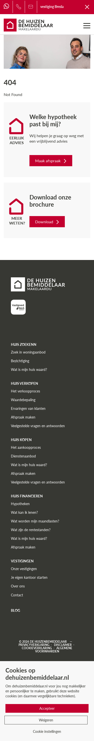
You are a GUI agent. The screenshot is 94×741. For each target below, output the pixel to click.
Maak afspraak (51, 160)
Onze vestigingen (24, 569)
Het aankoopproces (26, 447)
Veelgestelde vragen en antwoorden (38, 426)
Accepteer (47, 708)
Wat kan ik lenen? (24, 512)
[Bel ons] (18, 6)
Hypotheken (20, 504)
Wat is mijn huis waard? (29, 369)
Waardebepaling (23, 400)
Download (47, 221)
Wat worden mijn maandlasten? (35, 521)
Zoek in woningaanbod (28, 352)
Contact (17, 595)
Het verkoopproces (25, 391)
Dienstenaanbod (23, 456)
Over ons (18, 586)
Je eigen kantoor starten (29, 577)
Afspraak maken (23, 417)
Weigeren (46, 720)
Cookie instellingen (47, 731)
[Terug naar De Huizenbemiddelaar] (87, 7)
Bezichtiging (20, 361)
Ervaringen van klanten (28, 408)
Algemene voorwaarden (53, 649)
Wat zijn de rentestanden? (30, 530)
